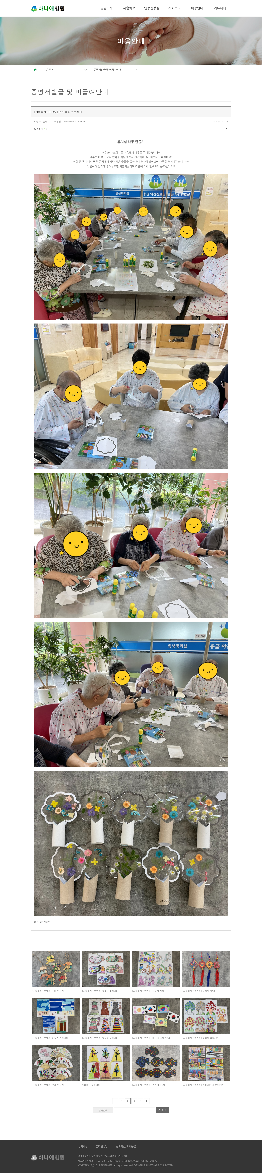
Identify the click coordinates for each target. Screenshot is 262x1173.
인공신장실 (151, 8)
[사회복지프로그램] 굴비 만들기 (48, 991)
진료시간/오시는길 (126, 1146)
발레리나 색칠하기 (91, 1085)
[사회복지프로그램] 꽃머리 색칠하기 (200, 1038)
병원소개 (106, 8)
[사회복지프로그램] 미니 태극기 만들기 (151, 1038)
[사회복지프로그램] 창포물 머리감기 (100, 991)
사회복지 (174, 8)
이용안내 (197, 8)
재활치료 (129, 8)
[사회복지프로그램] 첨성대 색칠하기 (100, 1038)
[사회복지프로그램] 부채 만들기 (48, 1085)
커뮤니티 (220, 8)
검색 (164, 1110)
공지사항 (83, 1146)
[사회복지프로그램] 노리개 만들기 (199, 991)
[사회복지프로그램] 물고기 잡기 (148, 991)
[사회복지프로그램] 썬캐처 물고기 (149, 1085)
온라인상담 (102, 1146)
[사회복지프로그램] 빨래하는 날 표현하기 (203, 1085)
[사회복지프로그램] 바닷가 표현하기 (50, 1038)
